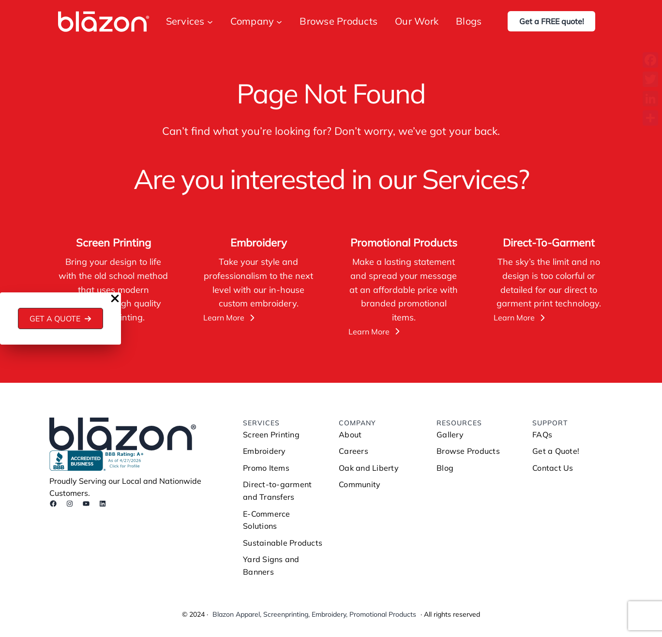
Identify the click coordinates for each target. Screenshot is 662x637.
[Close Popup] (115, 299)
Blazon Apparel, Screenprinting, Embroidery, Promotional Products (314, 614)
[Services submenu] (210, 21)
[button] (61, 318)
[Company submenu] (279, 21)
